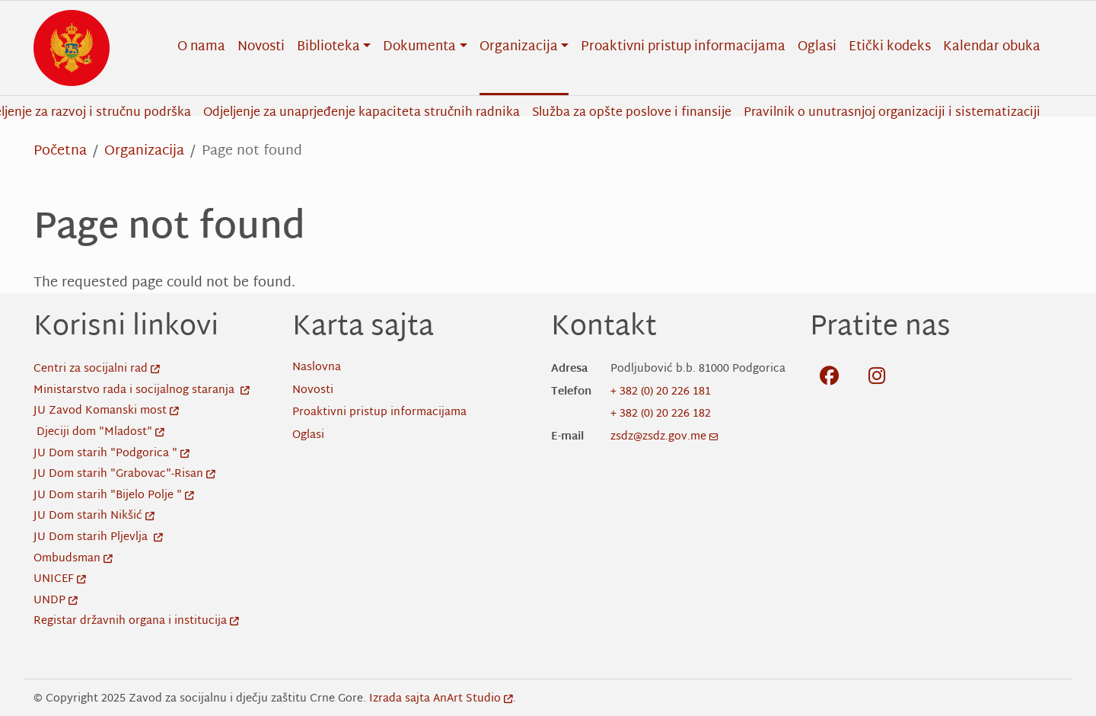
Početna (60, 151)
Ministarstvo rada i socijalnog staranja (141, 390)
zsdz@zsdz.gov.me (664, 437)
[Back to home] (71, 48)
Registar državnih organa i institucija (136, 621)
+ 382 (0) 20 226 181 (660, 392)
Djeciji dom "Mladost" (100, 432)
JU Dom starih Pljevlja (98, 537)
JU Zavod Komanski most (106, 411)
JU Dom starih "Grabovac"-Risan (124, 474)
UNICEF (59, 579)
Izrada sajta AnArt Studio (441, 699)
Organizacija (144, 151)
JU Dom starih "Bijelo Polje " (113, 495)
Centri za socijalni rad (96, 369)
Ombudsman (73, 558)
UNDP (55, 600)
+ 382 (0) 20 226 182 (660, 414)
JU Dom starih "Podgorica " (111, 453)
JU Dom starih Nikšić (94, 516)
